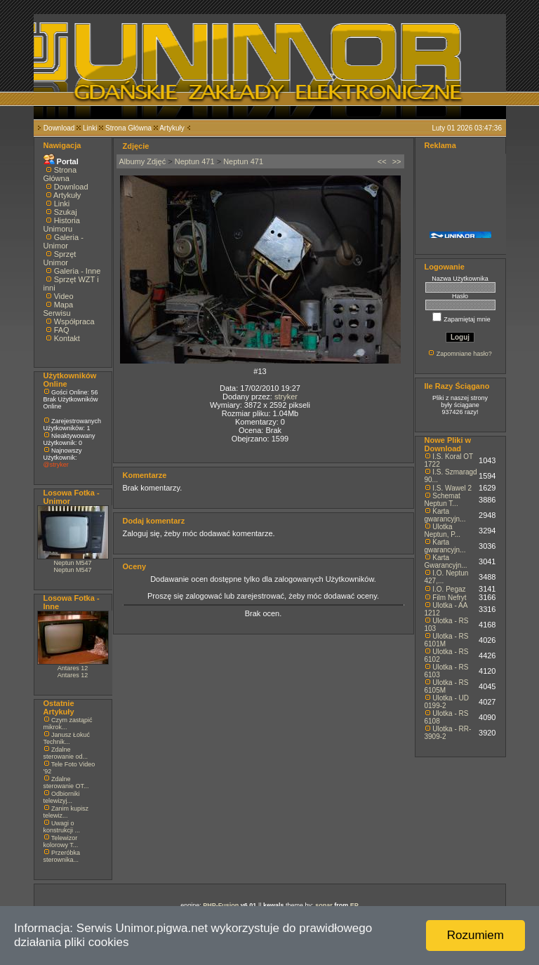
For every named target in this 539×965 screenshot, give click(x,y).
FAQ (61, 330)
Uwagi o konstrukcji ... (62, 827)
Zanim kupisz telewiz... (66, 812)
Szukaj (65, 212)
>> (396, 161)
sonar (324, 905)
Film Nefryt (449, 597)
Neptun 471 (195, 161)
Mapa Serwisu (59, 308)
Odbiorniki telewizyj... (62, 797)
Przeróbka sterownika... (62, 856)
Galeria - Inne (77, 271)
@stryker (56, 464)
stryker (286, 396)
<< (382, 161)
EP (354, 905)
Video (64, 296)
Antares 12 (73, 668)
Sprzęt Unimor (60, 258)
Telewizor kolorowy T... (61, 841)
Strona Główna (128, 128)
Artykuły (172, 128)
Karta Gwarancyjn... (446, 561)
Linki (90, 128)
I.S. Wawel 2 (452, 488)
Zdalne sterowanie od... (66, 753)
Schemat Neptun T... (442, 499)
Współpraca (74, 321)
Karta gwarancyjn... (445, 515)
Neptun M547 (72, 562)
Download (59, 128)
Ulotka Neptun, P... (443, 530)
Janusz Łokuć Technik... (67, 738)
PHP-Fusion (221, 905)
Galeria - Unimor (64, 241)
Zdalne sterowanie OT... (66, 783)
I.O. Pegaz (448, 589)
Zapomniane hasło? (464, 353)
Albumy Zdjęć (142, 161)
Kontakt (67, 338)
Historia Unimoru (62, 224)
